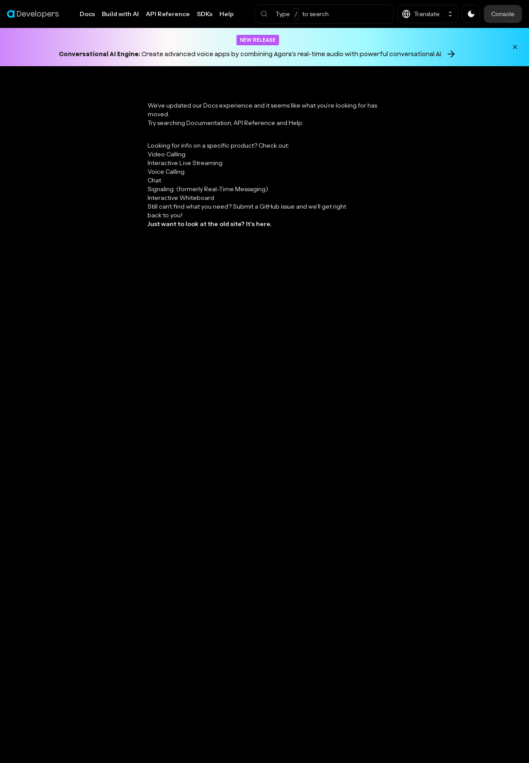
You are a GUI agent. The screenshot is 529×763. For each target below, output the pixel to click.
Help (226, 14)
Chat (154, 180)
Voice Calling (166, 172)
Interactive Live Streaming (185, 163)
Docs (87, 14)
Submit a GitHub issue (264, 206)
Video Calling (166, 154)
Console (503, 14)
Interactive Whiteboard (181, 198)
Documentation (208, 123)
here (263, 224)
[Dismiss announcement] (515, 47)
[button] (324, 14)
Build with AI (120, 14)
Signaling (208, 189)
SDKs (204, 14)
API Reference (168, 14)
